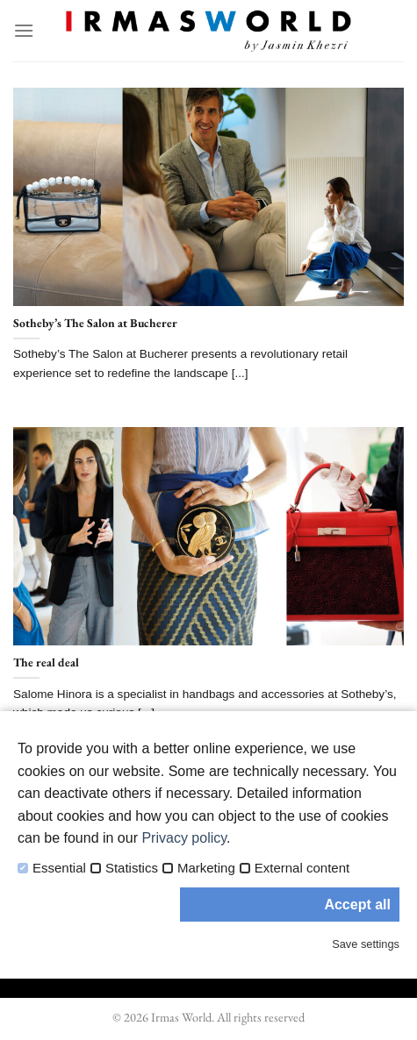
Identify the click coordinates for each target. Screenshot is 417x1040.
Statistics (131, 868)
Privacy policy (183, 837)
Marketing (206, 868)
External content (302, 868)
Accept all (357, 904)
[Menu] (23, 30)
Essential (59, 868)
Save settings (365, 944)
